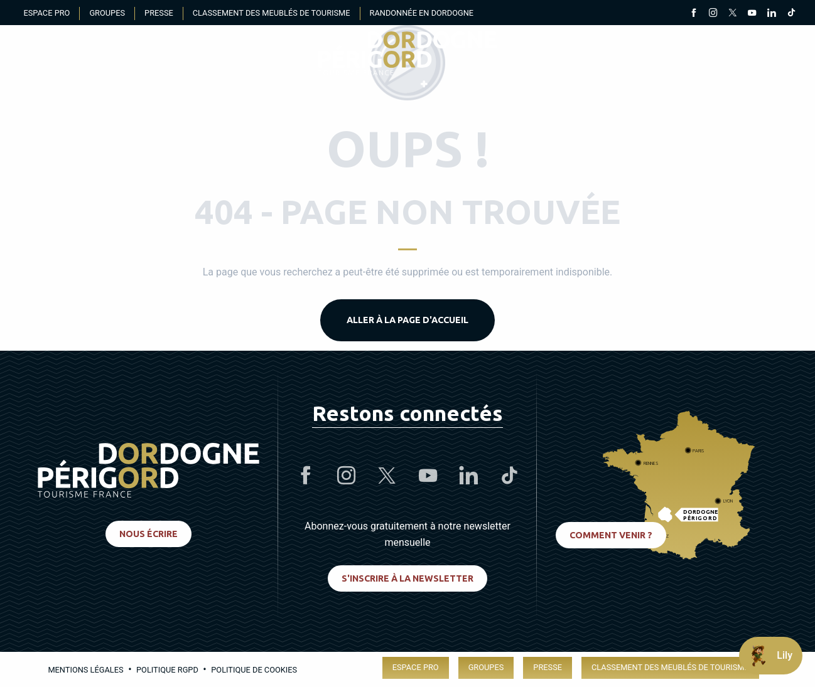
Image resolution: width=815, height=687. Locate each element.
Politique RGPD (167, 669)
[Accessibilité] (659, 53)
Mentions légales (85, 669)
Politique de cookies (254, 669)
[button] (779, 53)
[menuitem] (407, 53)
